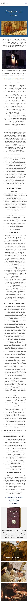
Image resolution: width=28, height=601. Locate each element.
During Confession (14, 500)
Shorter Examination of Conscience (14, 497)
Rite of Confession (14, 503)
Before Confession (14, 499)
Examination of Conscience (14, 496)
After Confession (14, 502)
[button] (26, 3)
